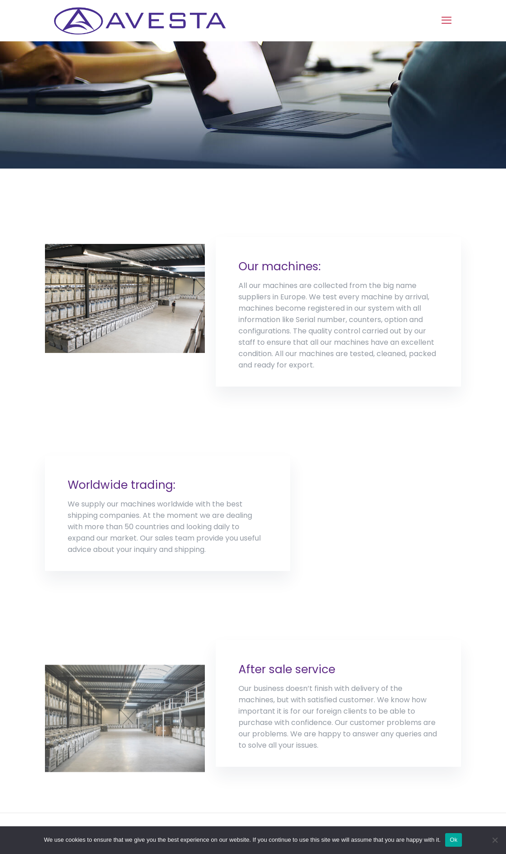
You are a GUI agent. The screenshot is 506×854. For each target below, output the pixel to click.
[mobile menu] (446, 20)
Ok (453, 839)
